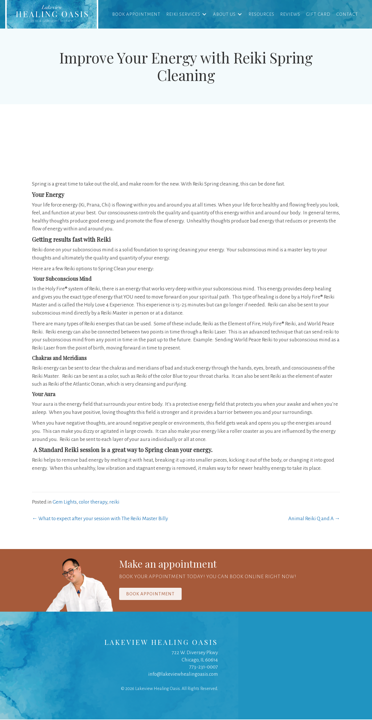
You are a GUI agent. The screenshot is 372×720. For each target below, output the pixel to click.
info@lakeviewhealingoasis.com (183, 674)
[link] (52, 14)
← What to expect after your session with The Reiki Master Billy (100, 519)
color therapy (93, 502)
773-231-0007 (203, 667)
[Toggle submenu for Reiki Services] (203, 14)
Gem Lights (65, 502)
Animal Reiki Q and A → (314, 519)
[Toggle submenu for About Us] (239, 14)
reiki (114, 502)
